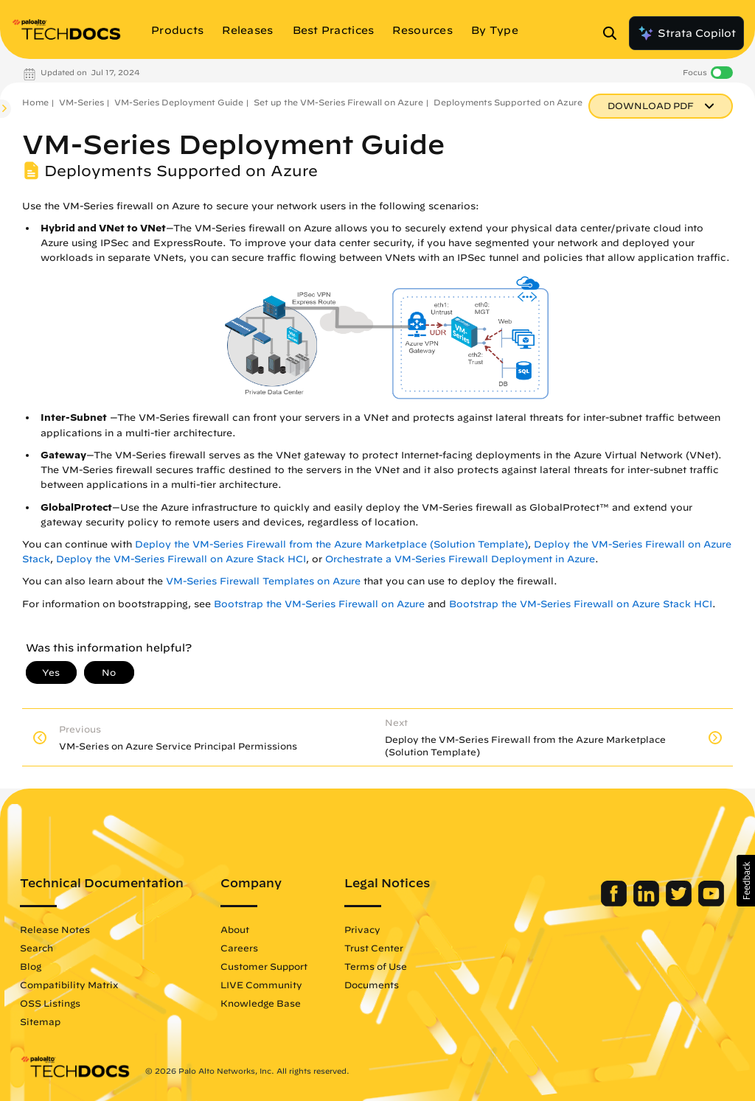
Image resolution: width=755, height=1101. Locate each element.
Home (35, 102)
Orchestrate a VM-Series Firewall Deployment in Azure (460, 559)
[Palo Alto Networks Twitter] (680, 903)
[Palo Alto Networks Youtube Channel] (711, 903)
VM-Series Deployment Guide (178, 102)
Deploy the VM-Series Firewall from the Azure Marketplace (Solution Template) (331, 544)
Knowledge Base (260, 1003)
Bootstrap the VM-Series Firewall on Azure (319, 603)
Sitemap (40, 1021)
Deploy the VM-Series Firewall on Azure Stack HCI (181, 559)
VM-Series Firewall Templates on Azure (263, 581)
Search (36, 948)
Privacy (362, 929)
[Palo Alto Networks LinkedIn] (647, 903)
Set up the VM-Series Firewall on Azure (338, 102)
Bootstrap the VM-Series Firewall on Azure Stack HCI (580, 603)
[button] (746, 880)
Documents (371, 984)
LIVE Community (261, 984)
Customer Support (263, 966)
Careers (239, 948)
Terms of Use (375, 966)
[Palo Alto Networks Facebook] (615, 903)
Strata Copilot (686, 33)
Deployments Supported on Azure (508, 102)
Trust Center (373, 948)
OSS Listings (50, 1003)
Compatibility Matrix (69, 984)
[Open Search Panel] (614, 33)
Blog (30, 966)
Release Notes (55, 929)
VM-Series (81, 102)
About (234, 929)
